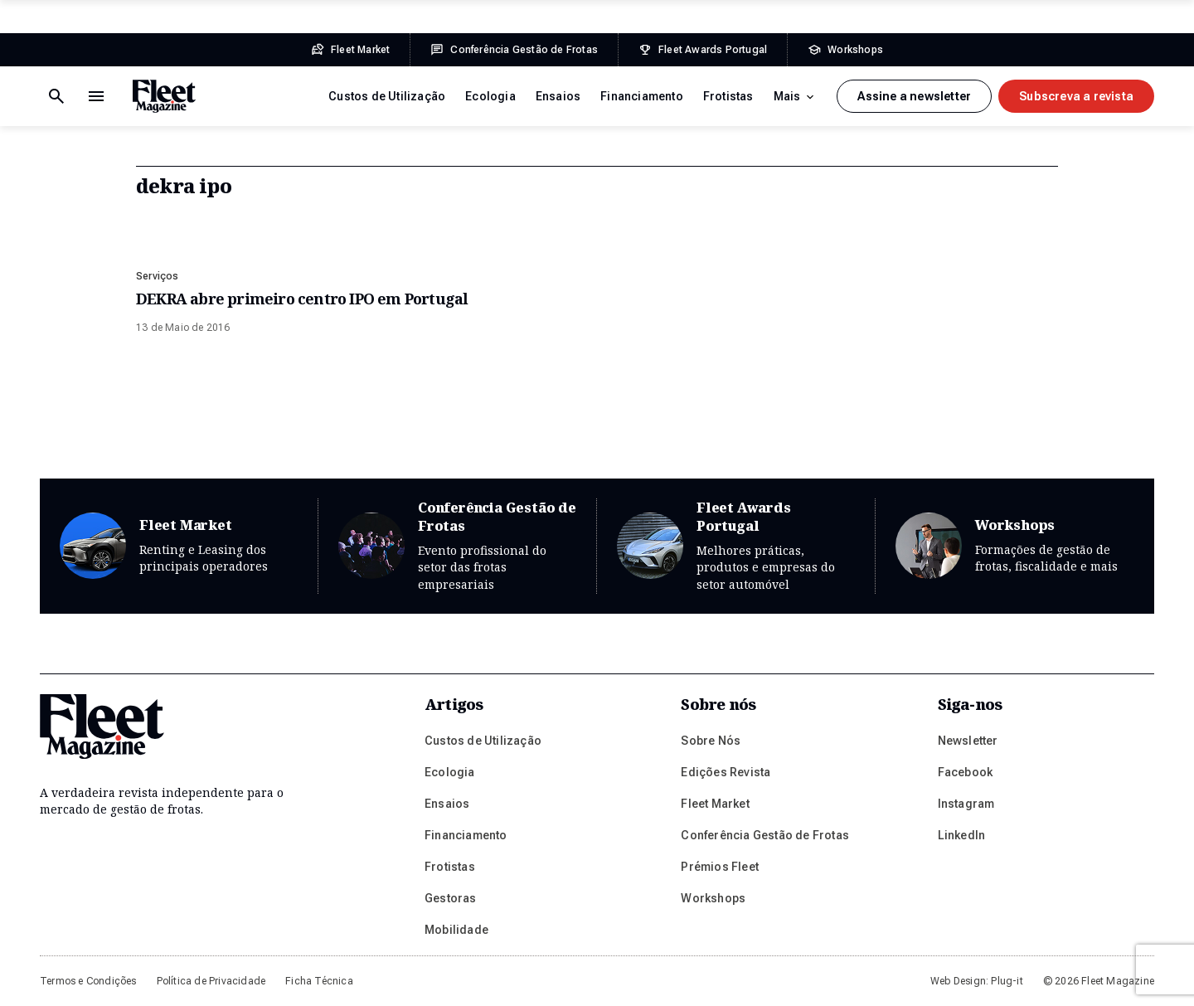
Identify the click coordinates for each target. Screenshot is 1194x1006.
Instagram (966, 803)
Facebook (965, 772)
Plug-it (1006, 981)
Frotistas (728, 96)
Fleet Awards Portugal (736, 546)
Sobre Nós (710, 740)
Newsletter (968, 740)
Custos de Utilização (386, 96)
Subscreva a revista (1076, 96)
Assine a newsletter (914, 96)
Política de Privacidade (211, 981)
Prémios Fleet (720, 866)
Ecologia (490, 96)
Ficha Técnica (319, 981)
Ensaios (558, 96)
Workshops (1015, 546)
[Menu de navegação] (56, 96)
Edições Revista (725, 772)
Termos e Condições (88, 981)
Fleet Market (179, 546)
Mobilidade (456, 929)
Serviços (157, 276)
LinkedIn (962, 835)
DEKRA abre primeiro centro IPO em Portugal (302, 299)
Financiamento (641, 96)
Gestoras (451, 898)
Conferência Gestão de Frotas (457, 546)
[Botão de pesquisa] (96, 96)
